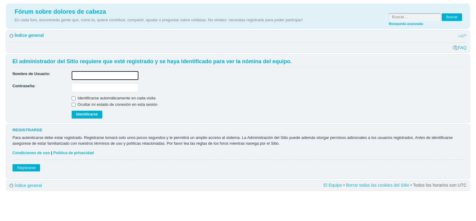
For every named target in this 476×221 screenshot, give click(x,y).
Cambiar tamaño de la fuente (462, 35)
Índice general (29, 35)
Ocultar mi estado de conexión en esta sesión (115, 104)
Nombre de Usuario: (31, 73)
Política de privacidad (73, 152)
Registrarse (26, 168)
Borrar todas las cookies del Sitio (377, 185)
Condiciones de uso (31, 152)
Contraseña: (24, 86)
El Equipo (333, 185)
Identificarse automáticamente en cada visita (113, 98)
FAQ (462, 47)
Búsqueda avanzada (406, 24)
